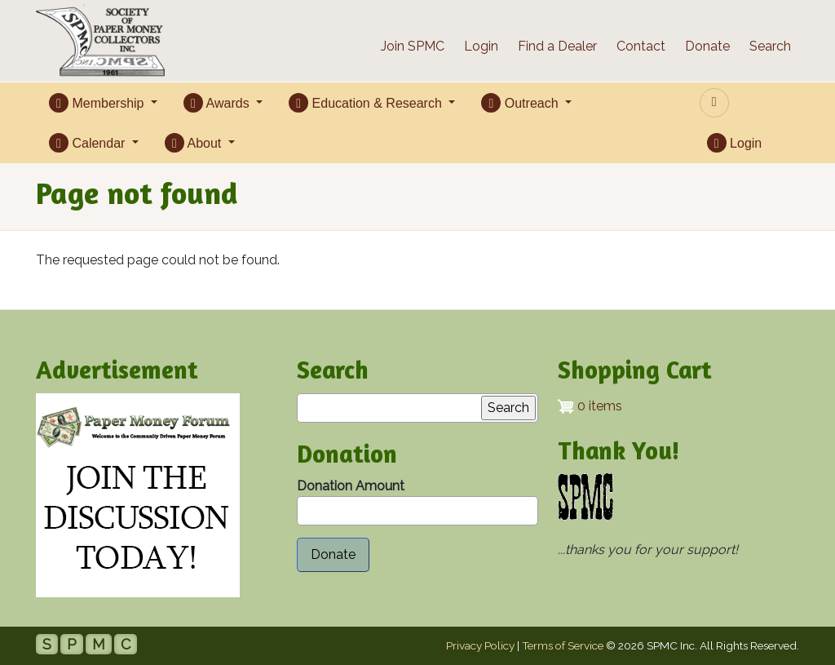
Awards (218, 103)
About (195, 143)
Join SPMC (412, 46)
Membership (98, 103)
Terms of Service (562, 645)
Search (770, 46)
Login (481, 46)
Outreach (521, 103)
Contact (640, 46)
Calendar (89, 143)
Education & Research (367, 103)
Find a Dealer (557, 46)
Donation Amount (350, 486)
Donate (707, 46)
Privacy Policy (480, 645)
